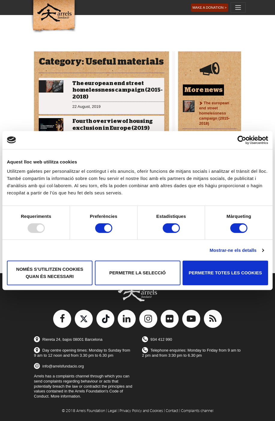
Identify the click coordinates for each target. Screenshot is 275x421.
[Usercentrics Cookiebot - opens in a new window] (242, 140)
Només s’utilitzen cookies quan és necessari (49, 273)
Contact (172, 411)
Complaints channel (197, 411)
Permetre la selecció (137, 272)
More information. (66, 396)
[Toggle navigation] (238, 7)
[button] (209, 8)
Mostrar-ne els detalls (233, 250)
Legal (112, 411)
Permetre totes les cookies (225, 272)
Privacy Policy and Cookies (141, 411)
